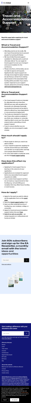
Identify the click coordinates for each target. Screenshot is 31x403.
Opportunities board (7, 354)
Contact (4, 368)
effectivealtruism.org (6, 376)
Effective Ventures (15, 378)
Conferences (5, 352)
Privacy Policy (5, 370)
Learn (3, 346)
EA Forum (4, 358)
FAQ (3, 360)
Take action (5, 348)
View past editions (6, 266)
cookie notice (24, 392)
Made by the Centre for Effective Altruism (12, 366)
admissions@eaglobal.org (12, 86)
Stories (3, 344)
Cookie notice (5, 372)
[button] (28, 2)
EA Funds (4, 356)
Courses (4, 350)
